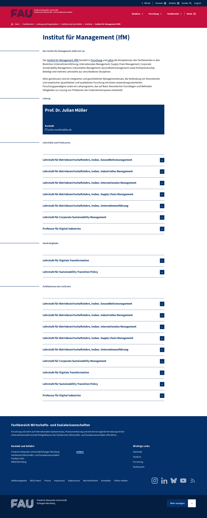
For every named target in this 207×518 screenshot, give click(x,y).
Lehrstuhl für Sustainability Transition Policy (70, 272)
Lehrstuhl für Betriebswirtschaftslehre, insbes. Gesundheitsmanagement (87, 160)
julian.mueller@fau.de (60, 129)
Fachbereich (173, 13)
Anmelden (106, 480)
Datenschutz (74, 480)
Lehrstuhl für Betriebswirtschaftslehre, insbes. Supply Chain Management (88, 194)
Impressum (59, 480)
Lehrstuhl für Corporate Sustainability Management (74, 217)
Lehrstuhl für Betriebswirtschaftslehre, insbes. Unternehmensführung (85, 206)
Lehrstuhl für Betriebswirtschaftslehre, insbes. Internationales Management (89, 183)
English (197, 3)
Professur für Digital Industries (62, 229)
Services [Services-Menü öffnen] (161, 3)
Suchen (187, 3)
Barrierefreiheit (90, 480)
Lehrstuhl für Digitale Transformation (66, 260)
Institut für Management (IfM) (63, 60)
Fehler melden (121, 480)
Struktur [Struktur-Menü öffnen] (174, 3)
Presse (47, 480)
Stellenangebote (19, 480)
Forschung (154, 13)
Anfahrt (80, 451)
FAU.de (146, 3)
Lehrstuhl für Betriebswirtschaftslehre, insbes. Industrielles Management (88, 171)
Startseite (137, 451)
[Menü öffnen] (191, 14)
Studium (136, 13)
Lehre (111, 60)
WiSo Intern (35, 480)
